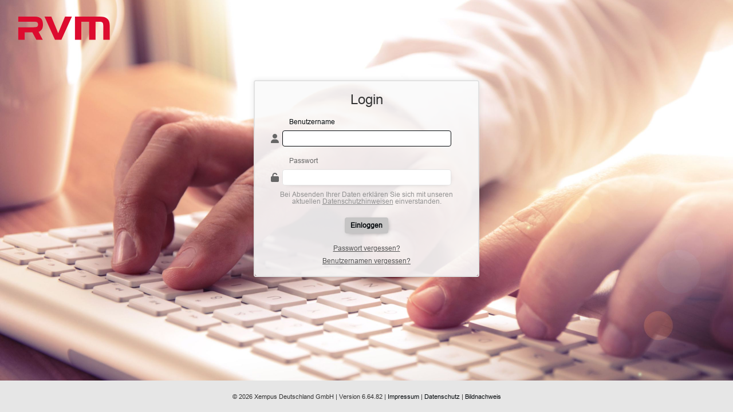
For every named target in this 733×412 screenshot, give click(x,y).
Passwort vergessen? (366, 248)
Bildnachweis (483, 397)
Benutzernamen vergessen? (366, 261)
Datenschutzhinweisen (357, 201)
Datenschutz (442, 397)
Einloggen (366, 225)
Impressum (403, 397)
